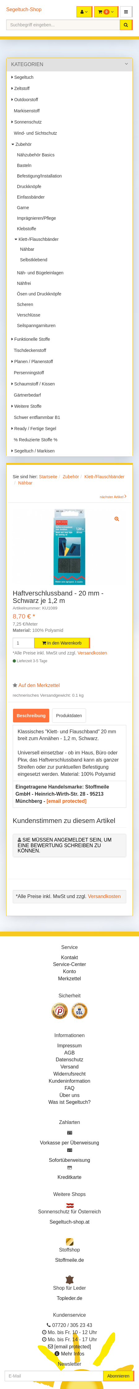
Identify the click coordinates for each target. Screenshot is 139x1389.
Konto (69, 971)
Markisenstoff (25, 110)
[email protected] (66, 801)
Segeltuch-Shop (23, 9)
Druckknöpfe (28, 186)
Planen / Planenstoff (32, 361)
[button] (126, 11)
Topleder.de (69, 1298)
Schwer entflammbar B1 (35, 417)
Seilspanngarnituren (35, 325)
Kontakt (69, 957)
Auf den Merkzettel (39, 685)
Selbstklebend (32, 259)
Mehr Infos (73, 1353)
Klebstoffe (25, 228)
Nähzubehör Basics (34, 154)
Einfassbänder (30, 197)
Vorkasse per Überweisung (69, 1142)
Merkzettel (69, 978)
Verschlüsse (27, 314)
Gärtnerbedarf (26, 395)
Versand (69, 1066)
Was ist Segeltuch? (69, 1102)
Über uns (69, 1095)
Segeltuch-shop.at (69, 1222)
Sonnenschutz (26, 121)
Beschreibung (31, 715)
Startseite (48, 476)
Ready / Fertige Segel (33, 428)
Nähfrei (23, 283)
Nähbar (26, 249)
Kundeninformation (69, 1081)
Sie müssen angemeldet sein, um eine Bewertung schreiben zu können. (64, 845)
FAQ (69, 1088)
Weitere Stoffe (26, 406)
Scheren (24, 304)
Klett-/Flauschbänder (37, 239)
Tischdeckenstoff (28, 350)
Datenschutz (69, 1059)
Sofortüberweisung (69, 1160)
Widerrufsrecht (69, 1074)
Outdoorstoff (24, 99)
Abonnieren (118, 1375)
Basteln (23, 165)
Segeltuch (22, 77)
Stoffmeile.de (69, 1260)
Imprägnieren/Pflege (35, 218)
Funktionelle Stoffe (30, 339)
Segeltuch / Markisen (33, 450)
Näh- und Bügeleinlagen (39, 272)
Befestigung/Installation (38, 175)
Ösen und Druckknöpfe (38, 293)
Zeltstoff (20, 88)
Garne (22, 207)
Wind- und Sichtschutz (34, 133)
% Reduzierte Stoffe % (34, 439)
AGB (69, 1052)
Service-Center (69, 964)
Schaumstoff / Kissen (33, 383)
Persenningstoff (27, 372)
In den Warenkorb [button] (62, 643)
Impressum (69, 1045)
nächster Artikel (112, 497)
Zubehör (21, 144)
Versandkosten (92, 652)
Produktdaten (69, 715)
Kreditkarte (69, 1177)
